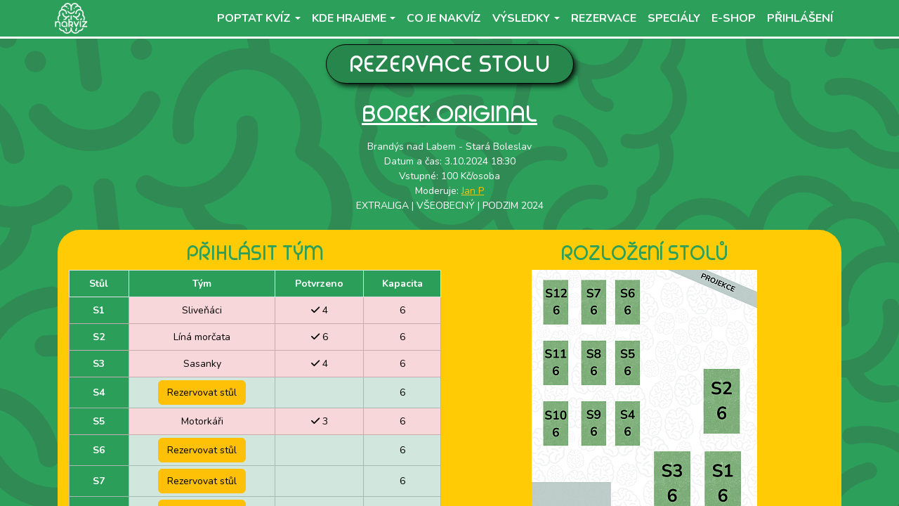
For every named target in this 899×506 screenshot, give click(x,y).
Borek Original (449, 113)
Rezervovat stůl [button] (202, 392)
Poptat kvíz (254, 18)
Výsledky (521, 18)
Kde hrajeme (349, 18)
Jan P (472, 190)
